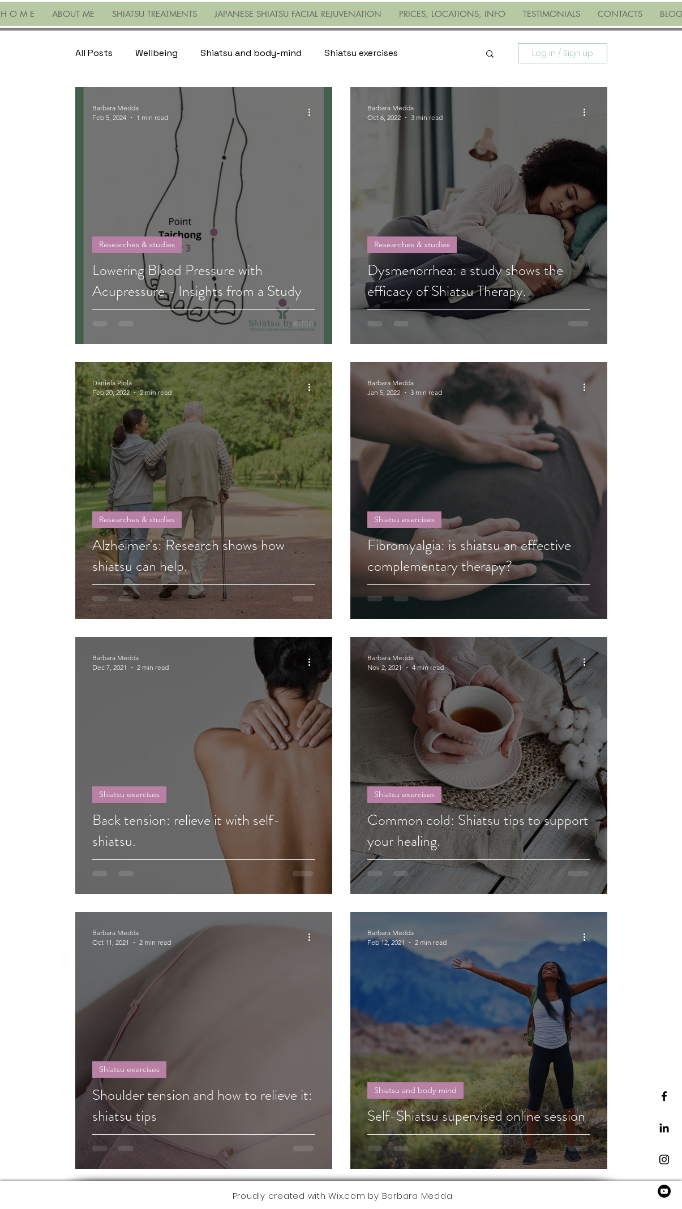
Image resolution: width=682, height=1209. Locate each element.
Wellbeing (156, 53)
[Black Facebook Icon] (664, 1096)
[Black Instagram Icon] (664, 1159)
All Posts (94, 53)
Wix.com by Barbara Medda (390, 1196)
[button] (489, 55)
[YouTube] (664, 1191)
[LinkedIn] (664, 1127)
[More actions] (313, 112)
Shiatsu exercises (361, 53)
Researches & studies (137, 244)
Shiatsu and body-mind (251, 53)
